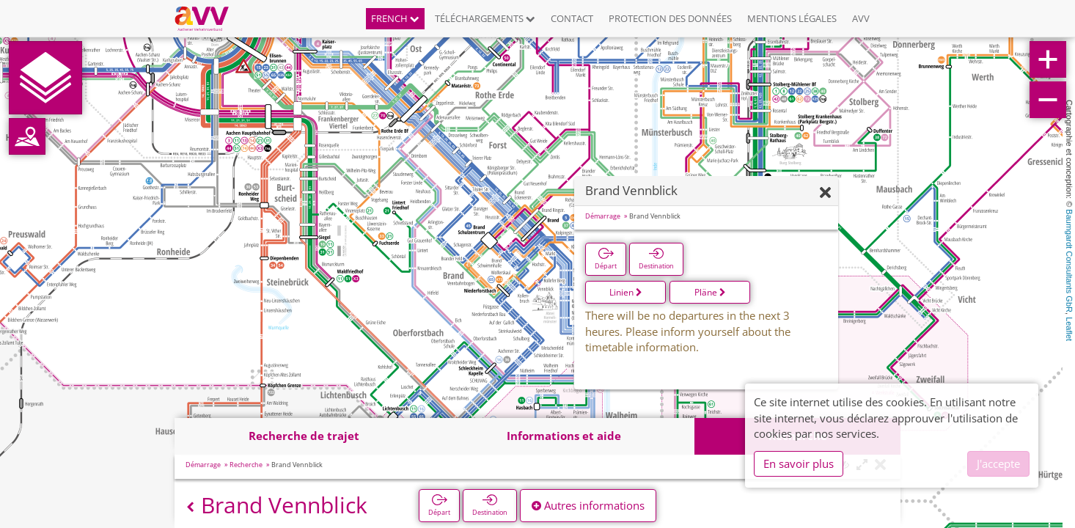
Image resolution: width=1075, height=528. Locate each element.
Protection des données (670, 18)
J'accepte (998, 463)
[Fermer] (825, 193)
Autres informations (588, 505)
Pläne (710, 292)
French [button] (395, 18)
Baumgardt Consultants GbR (1069, 260)
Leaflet (1069, 329)
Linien (625, 292)
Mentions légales (792, 18)
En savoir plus (798, 463)
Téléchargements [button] (485, 18)
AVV (861, 18)
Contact (572, 18)
